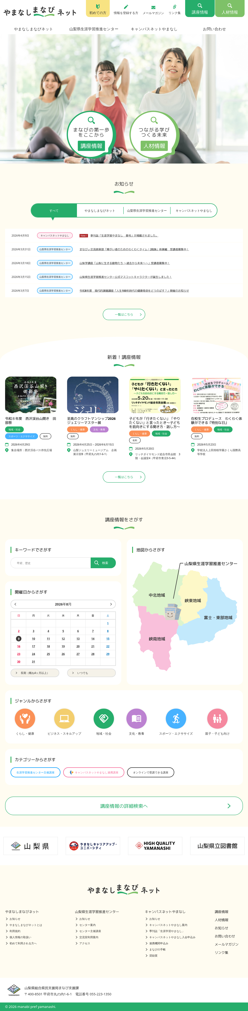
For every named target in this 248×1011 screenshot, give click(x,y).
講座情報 (221, 911)
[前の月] (14, 604)
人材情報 (221, 920)
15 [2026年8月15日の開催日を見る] (107, 639)
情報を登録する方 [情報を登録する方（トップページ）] (126, 9)
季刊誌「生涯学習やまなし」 (165, 931)
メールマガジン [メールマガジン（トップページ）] (153, 10)
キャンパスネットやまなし (154, 28)
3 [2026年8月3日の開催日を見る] (33, 631)
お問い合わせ (214, 28)
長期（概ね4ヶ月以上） (32, 673)
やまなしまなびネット (33, 28)
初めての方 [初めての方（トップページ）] (97, 9)
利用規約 (13, 931)
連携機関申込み (157, 943)
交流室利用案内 (87, 937)
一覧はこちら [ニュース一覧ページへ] (128, 314)
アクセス (83, 943)
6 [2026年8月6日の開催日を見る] (78, 631)
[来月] (111, 604)
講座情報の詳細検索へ (165, 806)
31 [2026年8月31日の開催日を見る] (33, 662)
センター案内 (86, 925)
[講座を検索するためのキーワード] (51, 562)
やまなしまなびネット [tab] (100, 210)
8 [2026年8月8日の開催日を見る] (108, 631)
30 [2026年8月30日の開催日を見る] (18, 662)
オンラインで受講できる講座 (150, 772)
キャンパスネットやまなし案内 (166, 925)
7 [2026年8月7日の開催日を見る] (93, 631)
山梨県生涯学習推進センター (93, 28)
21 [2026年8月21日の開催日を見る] (92, 646)
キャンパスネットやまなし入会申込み (171, 937)
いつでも (80, 673)
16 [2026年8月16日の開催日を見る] (18, 646)
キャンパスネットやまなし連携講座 (93, 772)
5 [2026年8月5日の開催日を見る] (63, 631)
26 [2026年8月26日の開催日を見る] (63, 654)
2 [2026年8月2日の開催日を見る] (19, 631)
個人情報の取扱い (18, 937)
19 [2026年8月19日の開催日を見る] (63, 646)
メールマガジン (226, 944)
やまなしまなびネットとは (24, 925)
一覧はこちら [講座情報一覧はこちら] (128, 477)
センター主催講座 (88, 931)
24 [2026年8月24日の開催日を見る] (33, 654)
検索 (101, 563)
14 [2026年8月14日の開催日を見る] (92, 639)
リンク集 (221, 952)
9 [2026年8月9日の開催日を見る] (19, 639)
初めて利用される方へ (21, 943)
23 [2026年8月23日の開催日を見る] (18, 654)
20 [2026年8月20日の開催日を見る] (77, 646)
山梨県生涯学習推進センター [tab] (147, 210)
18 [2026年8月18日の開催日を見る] (48, 646)
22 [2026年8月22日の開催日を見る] (107, 646)
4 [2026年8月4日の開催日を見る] (48, 631)
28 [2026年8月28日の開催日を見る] (92, 654)
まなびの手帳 (156, 949)
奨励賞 (151, 955)
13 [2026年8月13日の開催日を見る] (77, 639)
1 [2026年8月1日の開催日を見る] (108, 623)
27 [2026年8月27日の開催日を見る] (77, 654)
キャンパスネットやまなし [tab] (194, 210)
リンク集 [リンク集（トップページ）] (175, 9)
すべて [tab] (54, 212)
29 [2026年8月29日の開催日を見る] (107, 654)
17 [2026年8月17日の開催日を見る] (33, 646)
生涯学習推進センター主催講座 (35, 772)
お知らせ (13, 919)
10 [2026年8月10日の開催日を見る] (33, 639)
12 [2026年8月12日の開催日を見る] (63, 639)
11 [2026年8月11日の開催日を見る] (48, 639)
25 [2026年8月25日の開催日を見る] (48, 654)
